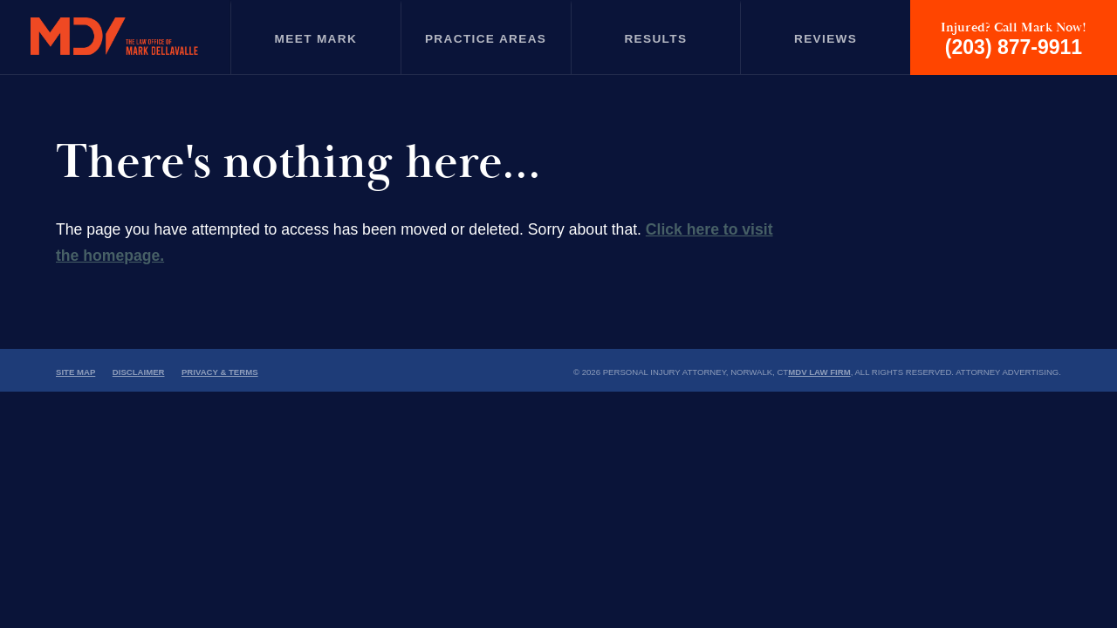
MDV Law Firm (819, 372)
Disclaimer (139, 372)
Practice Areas (485, 38)
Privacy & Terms (220, 372)
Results (655, 38)
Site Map (75, 372)
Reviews (825, 38)
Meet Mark (316, 38)
